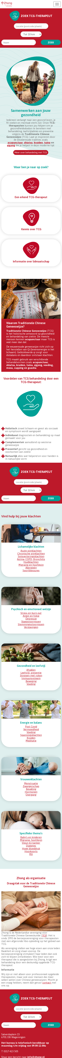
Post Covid (31, 726)
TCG (44, 935)
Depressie (31, 618)
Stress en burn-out (31, 613)
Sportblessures (31, 570)
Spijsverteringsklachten (31, 556)
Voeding (31, 684)
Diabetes (31, 845)
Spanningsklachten (31, 735)
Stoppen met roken (31, 675)
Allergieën (31, 567)
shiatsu (28, 142)
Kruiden (31, 737)
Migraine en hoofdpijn (31, 564)
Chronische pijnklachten (31, 553)
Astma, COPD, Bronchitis (31, 559)
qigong (11, 145)
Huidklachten (31, 562)
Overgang (31, 794)
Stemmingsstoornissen (31, 624)
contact (47, 982)
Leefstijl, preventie (31, 672)
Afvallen (31, 669)
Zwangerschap (31, 786)
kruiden (38, 142)
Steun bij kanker (31, 842)
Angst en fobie (31, 615)
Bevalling (31, 789)
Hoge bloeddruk (31, 848)
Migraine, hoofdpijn (31, 840)
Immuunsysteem (31, 678)
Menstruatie (31, 783)
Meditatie (31, 740)
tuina (47, 142)
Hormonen (31, 791)
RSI (31, 854)
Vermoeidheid (31, 729)
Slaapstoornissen (31, 621)
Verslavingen (31, 627)
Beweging (31, 681)
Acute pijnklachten (31, 550)
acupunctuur (15, 142)
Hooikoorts (31, 851)
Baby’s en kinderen (31, 837)
